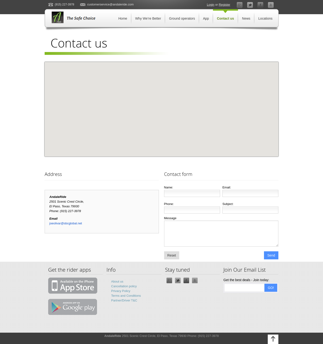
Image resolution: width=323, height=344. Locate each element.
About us (117, 281)
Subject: (228, 204)
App (206, 18)
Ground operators (182, 18)
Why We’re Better (148, 18)
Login (210, 4)
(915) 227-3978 (64, 4)
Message (170, 218)
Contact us (225, 18)
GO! (271, 288)
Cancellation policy (124, 286)
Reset (171, 255)
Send (271, 255)
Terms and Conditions (126, 295)
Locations (265, 18)
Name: (168, 187)
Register (224, 4)
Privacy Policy (120, 291)
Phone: (169, 204)
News (246, 18)
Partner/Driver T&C (124, 300)
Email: (226, 187)
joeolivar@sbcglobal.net (65, 223)
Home (122, 18)
